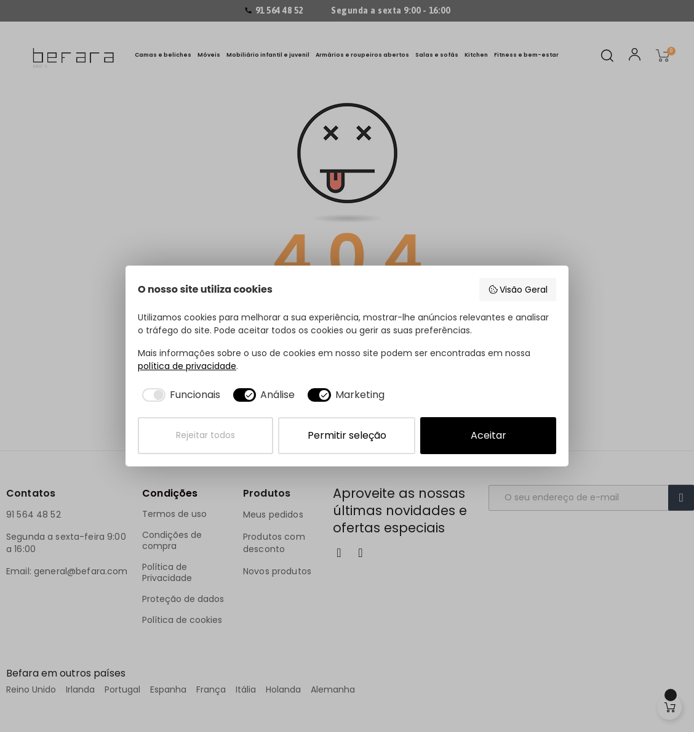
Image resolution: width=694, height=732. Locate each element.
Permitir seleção (347, 435)
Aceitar (488, 435)
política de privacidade (187, 366)
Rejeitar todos (205, 435)
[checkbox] (179, 395)
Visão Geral (518, 289)
